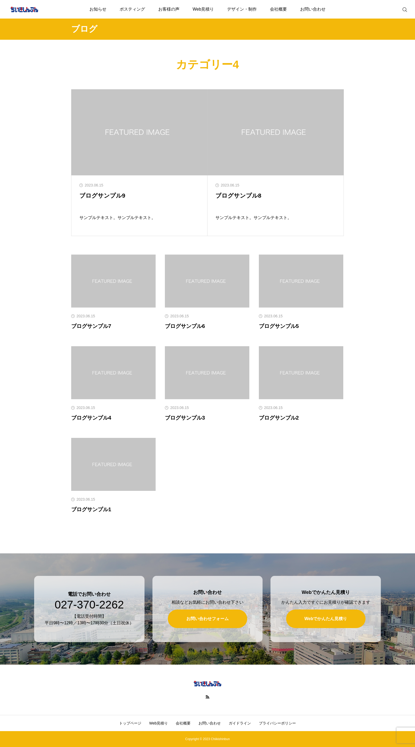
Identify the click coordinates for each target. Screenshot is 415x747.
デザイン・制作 (242, 9)
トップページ (130, 723)
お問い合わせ (313, 9)
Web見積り (203, 9)
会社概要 (278, 9)
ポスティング (132, 9)
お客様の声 (168, 9)
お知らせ (97, 9)
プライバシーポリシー (277, 723)
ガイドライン (240, 723)
